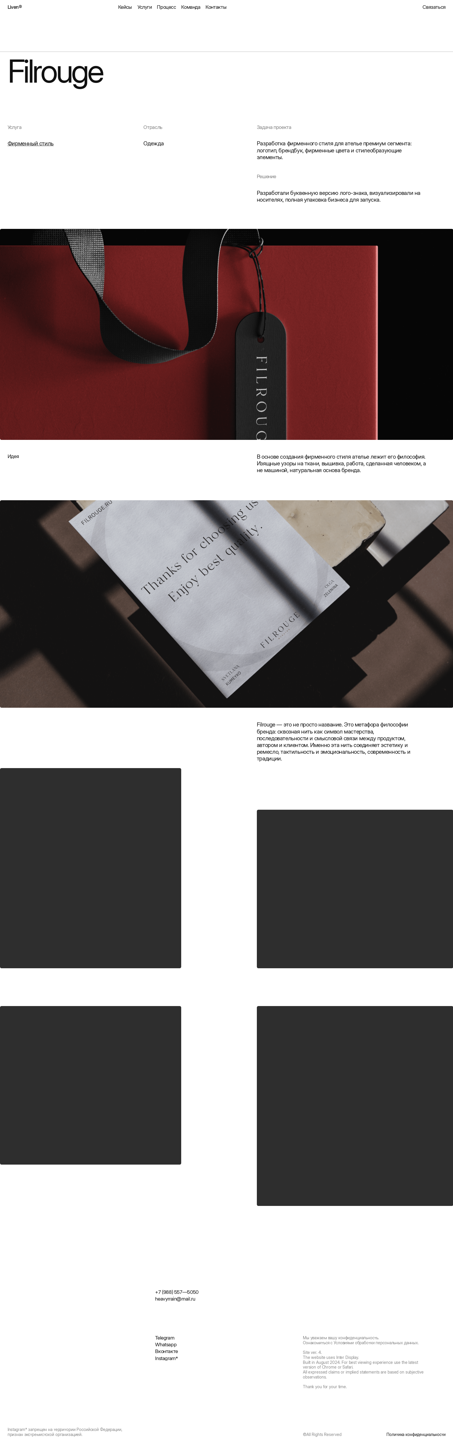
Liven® (15, 7)
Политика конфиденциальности (416, 1434)
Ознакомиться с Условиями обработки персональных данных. (361, 1342)
